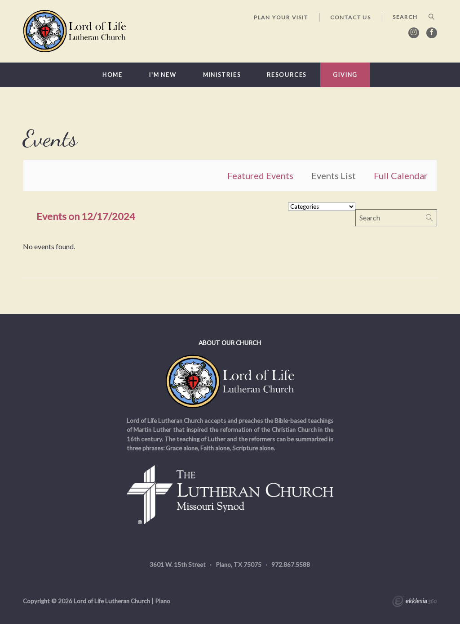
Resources (286, 75)
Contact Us (350, 17)
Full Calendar (401, 175)
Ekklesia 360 (414, 602)
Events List (333, 175)
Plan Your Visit (281, 17)
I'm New (163, 75)
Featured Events (260, 175)
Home (112, 75)
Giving (345, 75)
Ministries (222, 75)
